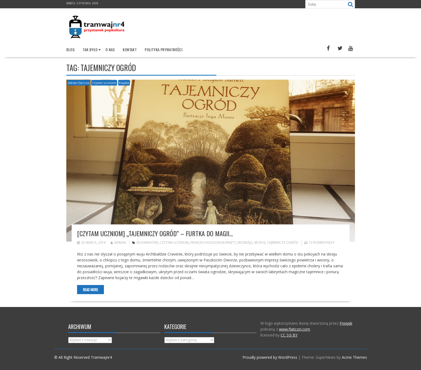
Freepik (346, 323)
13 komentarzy (322, 242)
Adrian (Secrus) (78, 83)
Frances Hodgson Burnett (213, 242)
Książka (124, 83)
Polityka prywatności (163, 49)
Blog (70, 49)
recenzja (245, 242)
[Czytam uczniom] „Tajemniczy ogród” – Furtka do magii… (155, 233)
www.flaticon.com (294, 329)
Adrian (118, 242)
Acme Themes (354, 357)
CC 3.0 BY (289, 335)
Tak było (90, 49)
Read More (90, 289)
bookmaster (147, 242)
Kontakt (130, 49)
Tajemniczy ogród (282, 242)
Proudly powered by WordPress (269, 357)
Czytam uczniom (104, 83)
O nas (110, 49)
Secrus (259, 242)
